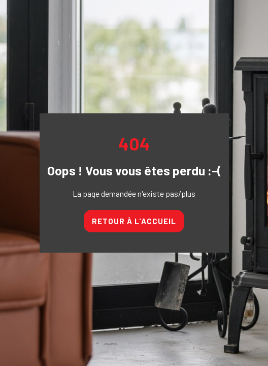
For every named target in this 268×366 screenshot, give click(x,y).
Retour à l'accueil (134, 221)
